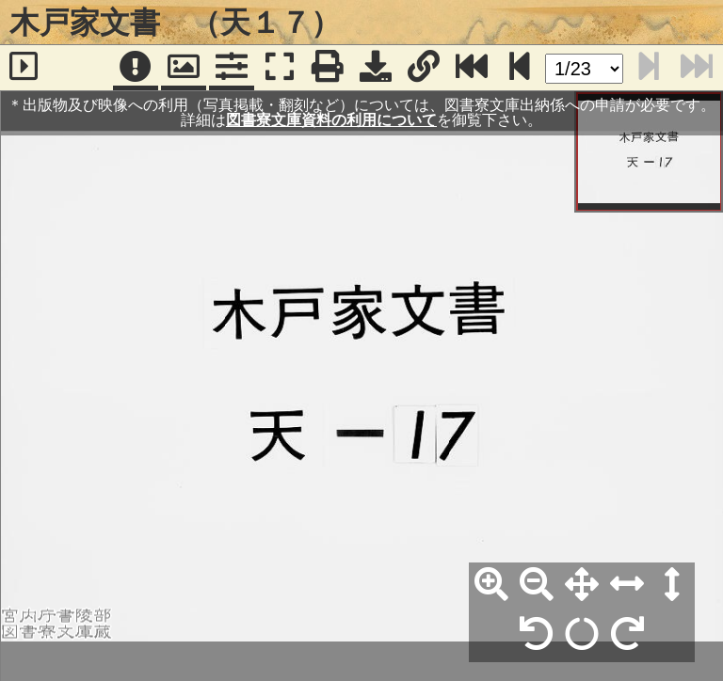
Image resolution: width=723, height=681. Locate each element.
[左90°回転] (536, 634)
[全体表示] (581, 585)
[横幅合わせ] (627, 585)
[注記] (135, 67)
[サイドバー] (24, 67)
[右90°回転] (627, 634)
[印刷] (327, 67)
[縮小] (536, 585)
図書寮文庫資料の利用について (331, 120)
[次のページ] (519, 67)
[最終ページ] (471, 67)
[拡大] (491, 585)
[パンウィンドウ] (183, 67)
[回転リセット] (581, 634)
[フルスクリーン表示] (279, 67)
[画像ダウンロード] (375, 67)
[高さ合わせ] (672, 585)
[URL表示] (423, 67)
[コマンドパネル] (231, 67)
